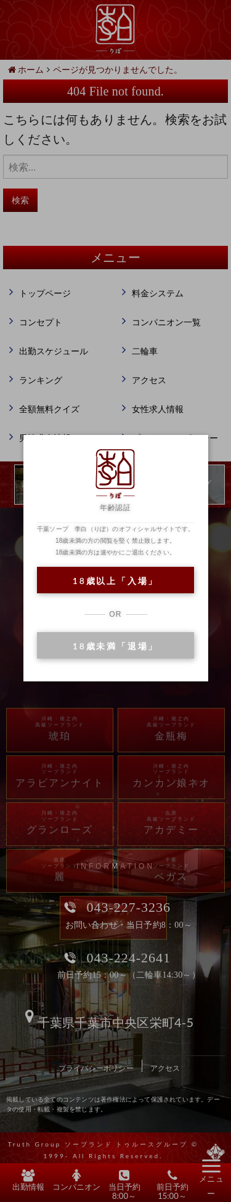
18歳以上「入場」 (115, 580)
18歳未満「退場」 (115, 646)
